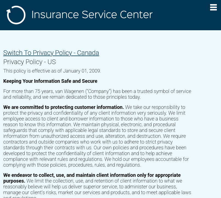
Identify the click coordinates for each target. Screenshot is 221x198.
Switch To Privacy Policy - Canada (51, 53)
